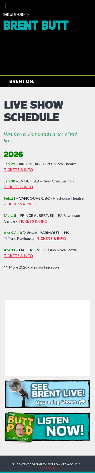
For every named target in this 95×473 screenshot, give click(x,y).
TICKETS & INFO (51, 238)
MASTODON (47, 468)
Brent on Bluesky (80, 81)
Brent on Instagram (57, 81)
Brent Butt (35, 26)
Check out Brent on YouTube (43, 81)
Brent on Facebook (69, 81)
